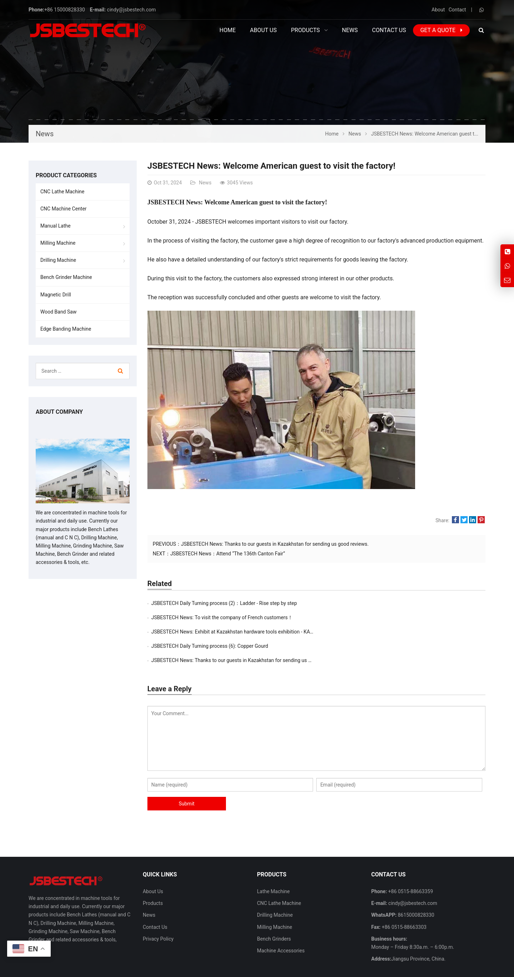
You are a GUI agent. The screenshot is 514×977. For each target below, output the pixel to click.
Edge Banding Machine (65, 329)
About (438, 9)
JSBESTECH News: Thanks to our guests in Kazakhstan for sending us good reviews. (275, 544)
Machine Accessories (280, 922)
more (45, 919)
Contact (457, 9)
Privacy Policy (158, 910)
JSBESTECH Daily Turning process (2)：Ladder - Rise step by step (224, 603)
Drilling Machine (58, 260)
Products (153, 874)
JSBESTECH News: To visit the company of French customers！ (391, 603)
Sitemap (441, 967)
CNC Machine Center (63, 209)
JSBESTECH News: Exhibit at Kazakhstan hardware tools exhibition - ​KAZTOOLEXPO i (246, 617)
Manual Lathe (55, 226)
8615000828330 (415, 886)
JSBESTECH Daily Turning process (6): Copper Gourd (378, 617)
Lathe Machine (273, 863)
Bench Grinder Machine (66, 277)
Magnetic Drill (55, 294)
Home (228, 30)
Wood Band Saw (58, 312)
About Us (153, 863)
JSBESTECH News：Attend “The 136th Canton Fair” (227, 553)
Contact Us (155, 898)
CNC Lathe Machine (62, 191)
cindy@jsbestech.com (131, 9)
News (45, 133)
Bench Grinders (274, 910)
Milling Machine (57, 243)
